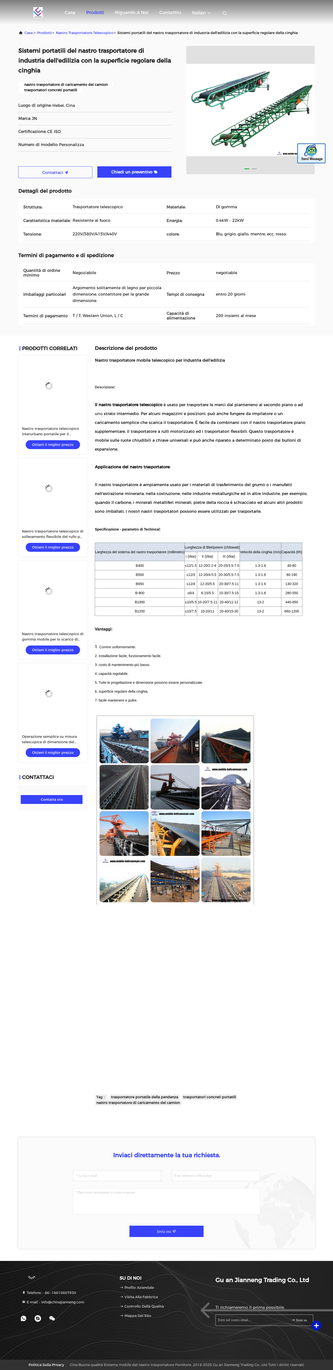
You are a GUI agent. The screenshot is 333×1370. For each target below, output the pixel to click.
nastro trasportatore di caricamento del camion (138, 1103)
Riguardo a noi (131, 12)
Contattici (170, 12)
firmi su (299, 1320)
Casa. (28, 33)
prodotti (44, 33)
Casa (70, 12)
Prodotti (95, 12)
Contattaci (55, 172)
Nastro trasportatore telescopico (84, 33)
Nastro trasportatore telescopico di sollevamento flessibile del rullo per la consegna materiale (52, 536)
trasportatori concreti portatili (209, 1097)
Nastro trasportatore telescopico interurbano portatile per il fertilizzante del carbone (50, 434)
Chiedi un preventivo (134, 172)
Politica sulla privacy (46, 1365)
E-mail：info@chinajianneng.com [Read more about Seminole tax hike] (53, 1302)
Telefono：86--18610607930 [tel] (49, 1293)
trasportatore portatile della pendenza (144, 1097)
